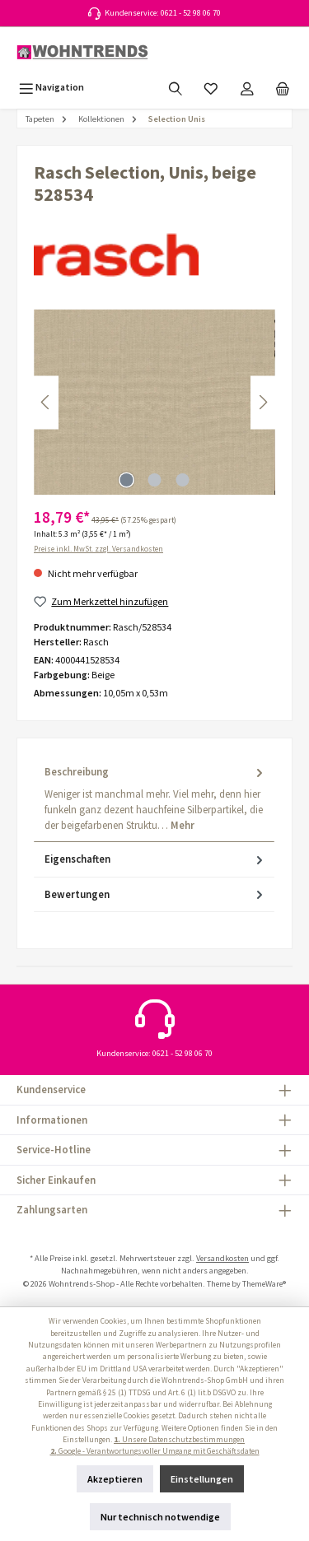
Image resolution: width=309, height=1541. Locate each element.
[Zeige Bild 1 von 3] (126, 480)
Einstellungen (202, 1479)
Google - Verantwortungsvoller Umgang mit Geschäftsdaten (155, 1451)
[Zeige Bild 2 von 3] (154, 480)
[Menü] (51, 86)
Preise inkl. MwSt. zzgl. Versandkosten (98, 549)
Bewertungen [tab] (155, 894)
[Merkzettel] (211, 86)
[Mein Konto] (247, 86)
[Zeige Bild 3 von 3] (182, 480)
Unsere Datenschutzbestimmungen (179, 1440)
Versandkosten (222, 1258)
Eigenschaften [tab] (155, 859)
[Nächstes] (262, 402)
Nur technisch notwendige (160, 1517)
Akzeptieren (115, 1479)
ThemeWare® (264, 1283)
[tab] (154, 798)
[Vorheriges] (46, 402)
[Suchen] (175, 86)
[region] (154, 402)
